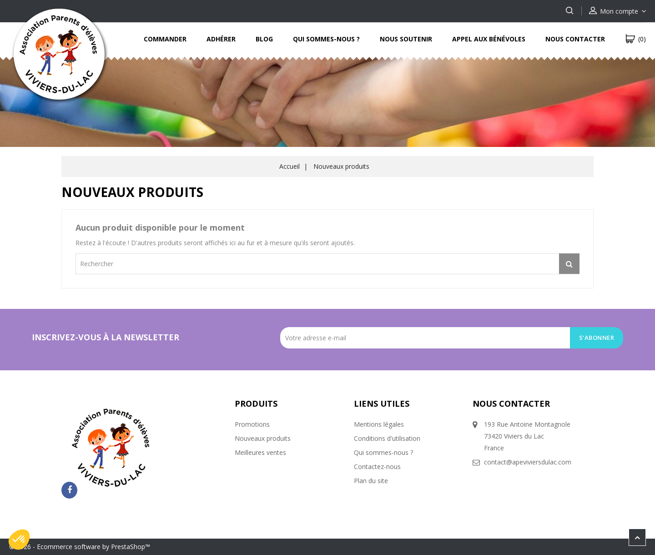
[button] (19, 539)
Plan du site (371, 480)
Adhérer (221, 39)
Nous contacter (575, 39)
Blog (264, 39)
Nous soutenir (406, 39)
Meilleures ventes (260, 452)
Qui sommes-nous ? (326, 39)
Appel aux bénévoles (488, 39)
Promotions (252, 424)
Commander (165, 39)
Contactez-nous (377, 466)
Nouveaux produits (263, 438)
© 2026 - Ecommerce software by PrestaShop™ (79, 546)
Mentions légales (379, 424)
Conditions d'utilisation (387, 438)
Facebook (69, 490)
